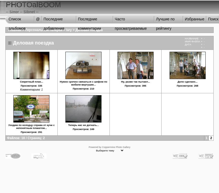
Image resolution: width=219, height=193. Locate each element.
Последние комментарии (89, 20)
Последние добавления (54, 20)
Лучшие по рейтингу (165, 20)
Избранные (194, 19)
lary (69, 30)
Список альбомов (17, 20)
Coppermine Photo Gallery (116, 147)
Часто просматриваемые (131, 20)
